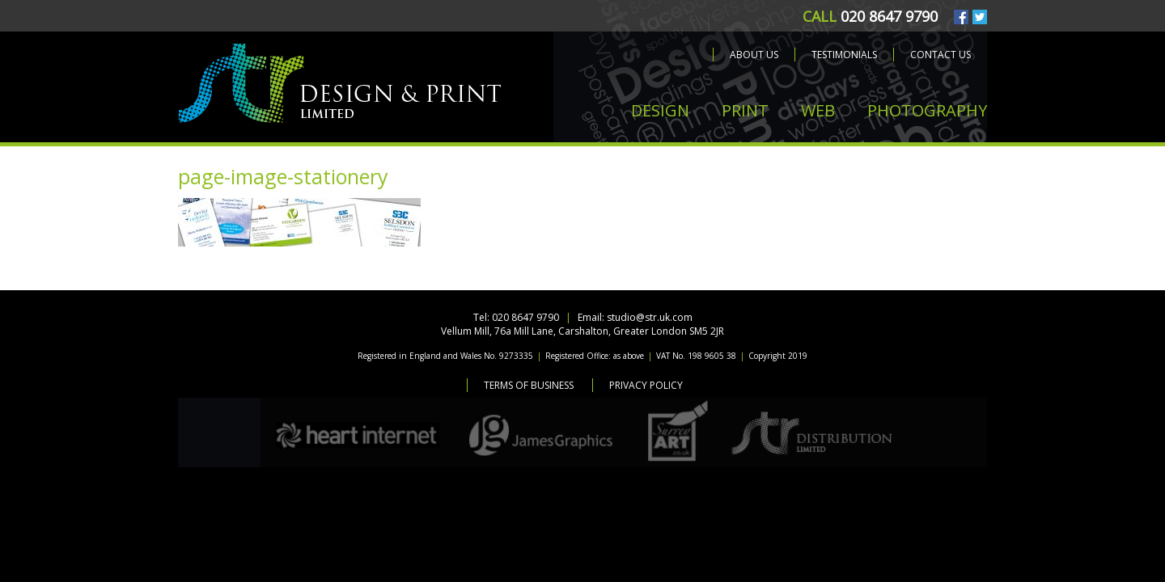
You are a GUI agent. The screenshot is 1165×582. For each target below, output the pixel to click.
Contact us (940, 54)
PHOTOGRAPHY (927, 110)
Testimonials (844, 54)
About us (754, 54)
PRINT (745, 110)
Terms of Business (529, 385)
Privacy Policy (646, 385)
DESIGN (660, 110)
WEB (818, 110)
